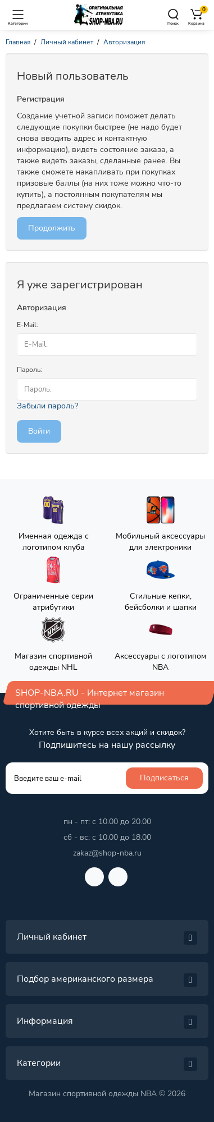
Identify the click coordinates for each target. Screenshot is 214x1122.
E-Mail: (27, 324)
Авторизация (124, 42)
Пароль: (29, 369)
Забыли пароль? (47, 406)
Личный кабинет (66, 42)
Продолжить (51, 228)
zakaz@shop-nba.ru (107, 853)
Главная (18, 42)
